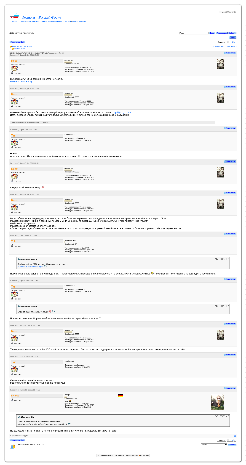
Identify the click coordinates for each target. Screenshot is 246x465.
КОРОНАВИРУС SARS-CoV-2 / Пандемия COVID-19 (49, 21)
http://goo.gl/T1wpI (122, 112)
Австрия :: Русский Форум (41, 17)
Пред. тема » (231, 46)
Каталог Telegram (79, 21)
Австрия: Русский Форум (22, 46)
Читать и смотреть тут (21, 81)
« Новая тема (219, 46)
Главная (14, 21)
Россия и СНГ (20, 49)
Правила (22, 21)
